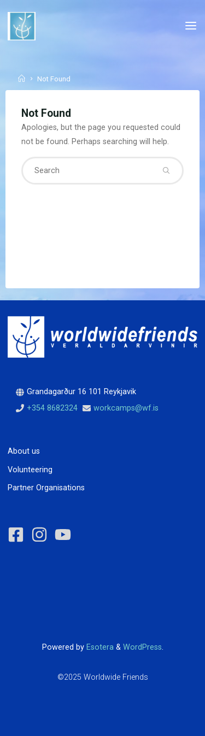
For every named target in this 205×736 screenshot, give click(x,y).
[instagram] (41, 534)
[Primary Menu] (190, 25)
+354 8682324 (52, 408)
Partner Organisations (46, 487)
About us (24, 451)
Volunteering (30, 469)
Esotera (99, 647)
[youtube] (65, 534)
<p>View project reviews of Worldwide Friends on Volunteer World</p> (57, 592)
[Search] (166, 170)
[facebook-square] (18, 534)
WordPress (142, 647)
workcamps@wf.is (126, 408)
